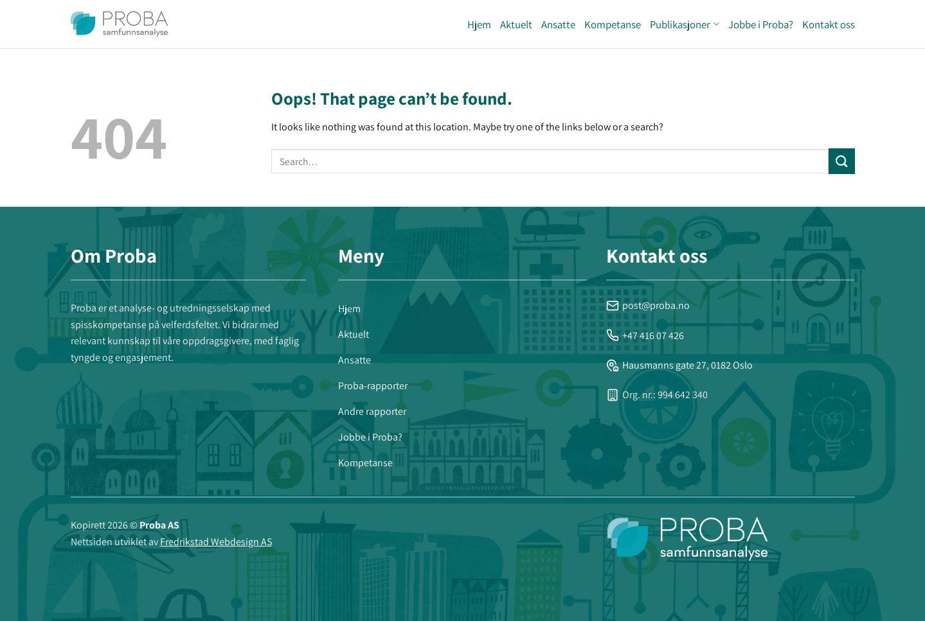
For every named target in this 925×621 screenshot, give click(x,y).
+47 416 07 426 (645, 335)
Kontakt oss (828, 24)
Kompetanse (612, 24)
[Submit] (841, 160)
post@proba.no (648, 305)
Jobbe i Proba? (760, 24)
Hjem (479, 24)
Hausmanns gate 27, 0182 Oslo (679, 365)
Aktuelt (516, 24)
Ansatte (558, 24)
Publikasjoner (684, 24)
